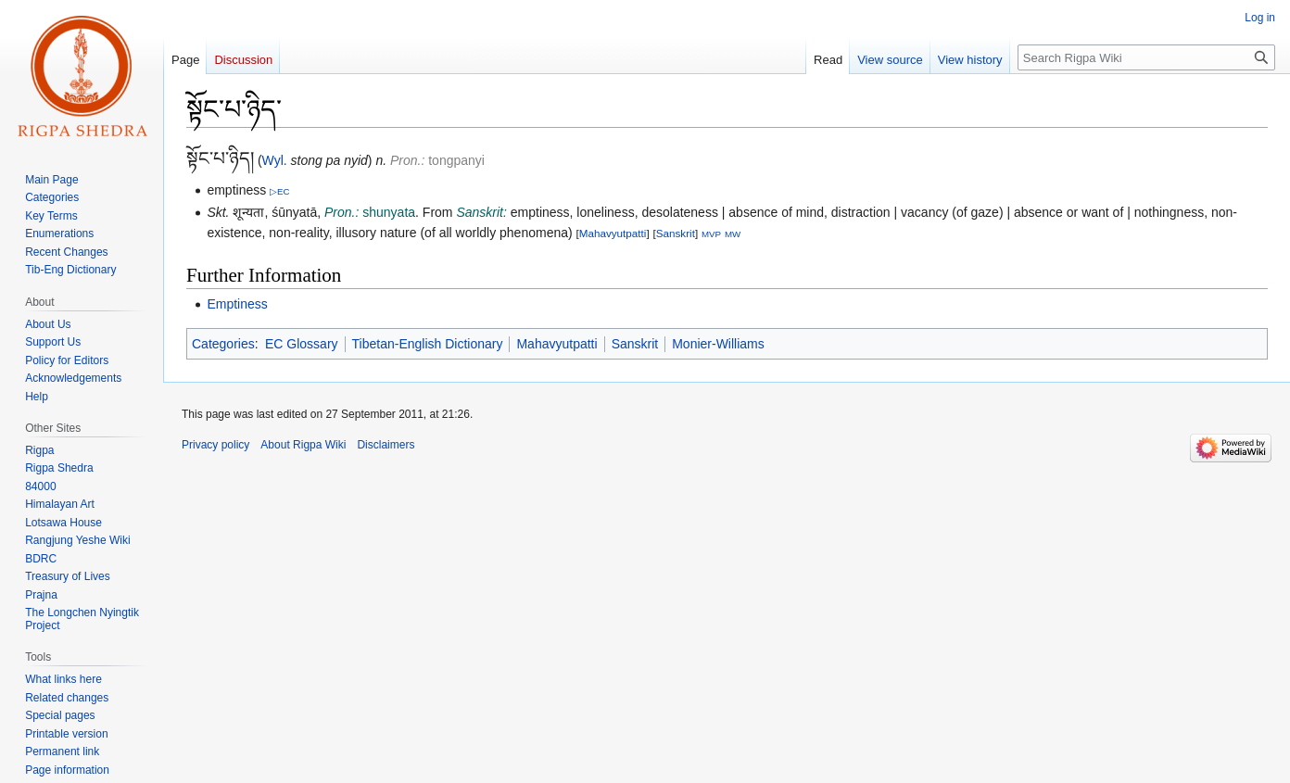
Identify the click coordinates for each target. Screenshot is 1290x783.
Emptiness (237, 304)
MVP (711, 234)
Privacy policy (215, 444)
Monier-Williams (718, 343)
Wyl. (274, 160)
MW (732, 234)
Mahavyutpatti (613, 233)
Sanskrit (675, 233)
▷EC (280, 191)
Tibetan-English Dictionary (427, 343)
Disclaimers (385, 444)
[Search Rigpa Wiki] (1146, 57)
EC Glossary (301, 343)
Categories (223, 343)
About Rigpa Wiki (303, 444)
